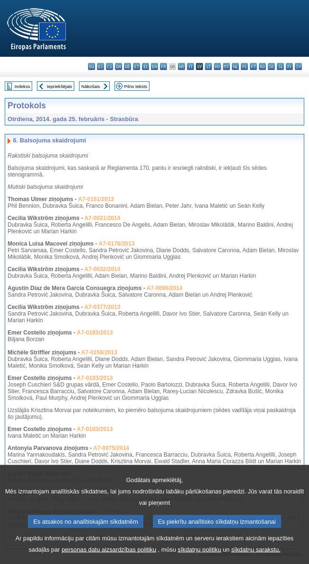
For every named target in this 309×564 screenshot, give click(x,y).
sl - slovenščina (280, 66)
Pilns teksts (136, 86)
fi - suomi (289, 66)
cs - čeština (109, 66)
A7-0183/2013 (95, 332)
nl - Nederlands (235, 66)
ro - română (262, 66)
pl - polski (244, 66)
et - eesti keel (136, 66)
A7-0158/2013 (99, 352)
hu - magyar (217, 66)
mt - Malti (226, 66)
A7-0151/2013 (96, 199)
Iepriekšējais (59, 86)
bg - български (91, 66)
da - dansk (118, 66)
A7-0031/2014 (102, 218)
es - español (100, 66)
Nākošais (90, 86)
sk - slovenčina (271, 66)
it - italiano (190, 66)
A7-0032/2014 (102, 269)
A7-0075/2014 (111, 448)
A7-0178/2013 (116, 243)
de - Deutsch (127, 66)
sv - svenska (298, 66)
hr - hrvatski (181, 66)
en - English (154, 66)
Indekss (22, 86)
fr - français (163, 66)
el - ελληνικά (145, 66)
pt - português (253, 66)
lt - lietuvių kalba (208, 66)
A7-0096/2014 (165, 288)
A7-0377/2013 (102, 307)
